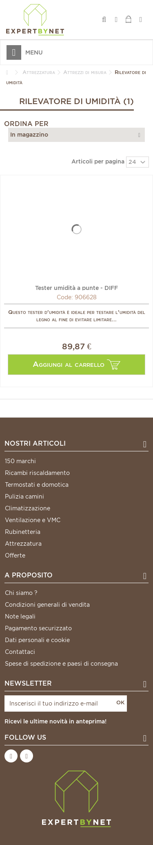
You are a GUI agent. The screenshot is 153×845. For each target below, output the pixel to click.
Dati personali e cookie (37, 640)
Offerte (15, 555)
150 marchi (20, 461)
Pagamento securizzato (38, 628)
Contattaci (20, 652)
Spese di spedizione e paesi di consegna (61, 663)
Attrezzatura (23, 543)
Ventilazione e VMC (32, 520)
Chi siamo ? (21, 593)
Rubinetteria (22, 532)
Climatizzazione (27, 508)
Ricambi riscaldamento (37, 473)
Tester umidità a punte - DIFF (76, 287)
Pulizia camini (24, 496)
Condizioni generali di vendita (47, 604)
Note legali (20, 616)
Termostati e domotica (37, 484)
